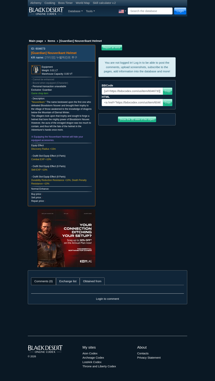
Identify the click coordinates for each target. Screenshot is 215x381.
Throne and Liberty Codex (99, 366)
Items (51, 40)
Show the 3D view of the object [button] (137, 119)
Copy (168, 91)
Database (75, 11)
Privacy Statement (149, 357)
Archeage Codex (93, 357)
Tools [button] (90, 11)
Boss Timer (65, 2)
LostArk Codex (91, 362)
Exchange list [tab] (67, 281)
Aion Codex (89, 353)
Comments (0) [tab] (43, 281)
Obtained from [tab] (92, 281)
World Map (83, 2)
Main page (36, 40)
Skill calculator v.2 (104, 2)
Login (180, 11)
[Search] (150, 11)
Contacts (143, 353)
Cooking (50, 2)
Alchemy (35, 2)
